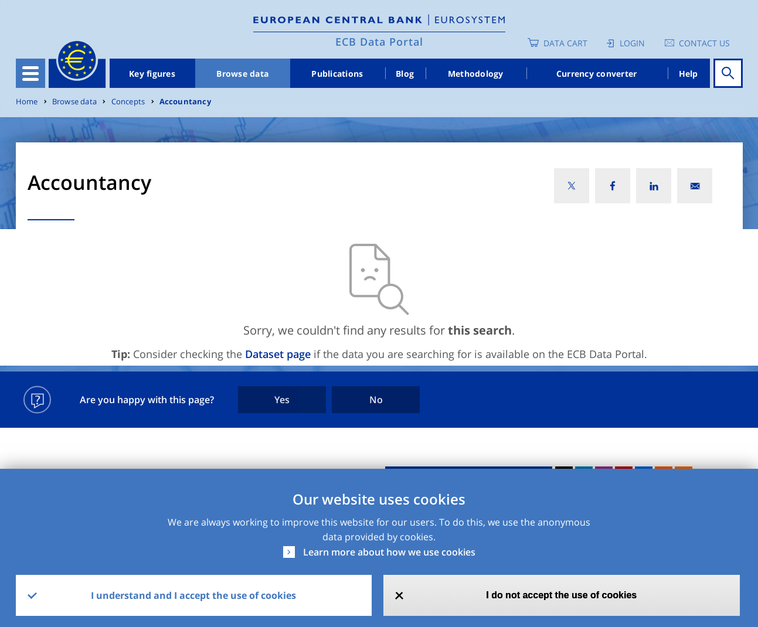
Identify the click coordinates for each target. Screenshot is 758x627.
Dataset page (278, 354)
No (376, 399)
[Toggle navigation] (30, 73)
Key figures (152, 73)
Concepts (128, 102)
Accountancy (185, 102)
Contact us (704, 43)
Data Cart (565, 43)
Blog (405, 73)
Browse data (242, 73)
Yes (282, 399)
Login (632, 43)
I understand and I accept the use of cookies (193, 595)
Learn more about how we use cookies (389, 552)
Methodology (476, 73)
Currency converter (596, 73)
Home (27, 102)
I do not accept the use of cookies (561, 595)
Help (688, 73)
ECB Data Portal (379, 42)
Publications (337, 73)
